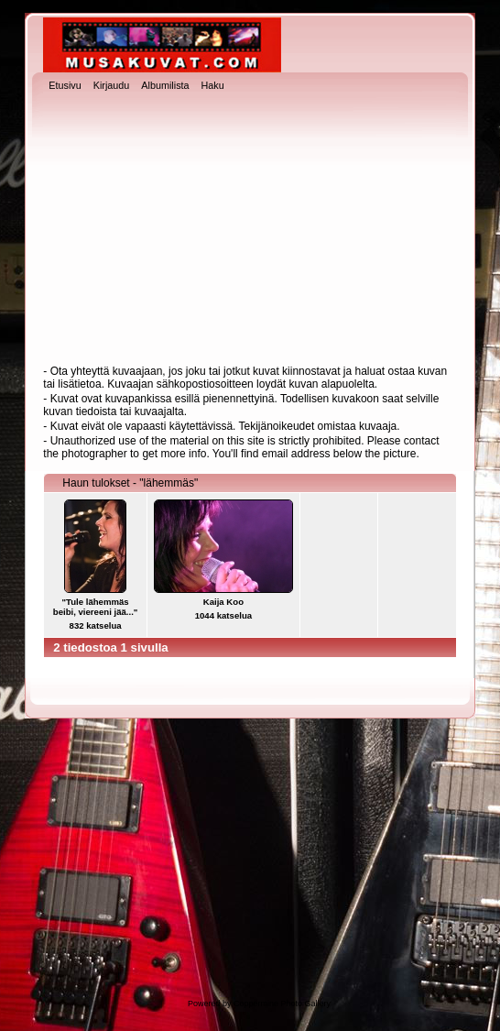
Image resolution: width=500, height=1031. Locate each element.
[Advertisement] (250, 230)
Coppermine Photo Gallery (282, 1003)
